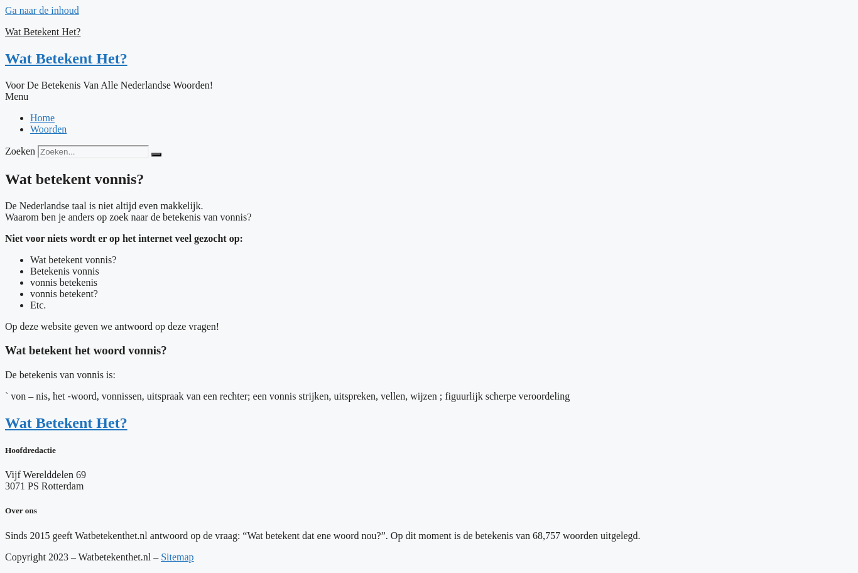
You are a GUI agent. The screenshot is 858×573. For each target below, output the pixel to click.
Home (42, 117)
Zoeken (20, 151)
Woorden (48, 129)
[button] (429, 96)
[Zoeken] (156, 154)
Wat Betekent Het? (42, 31)
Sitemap (177, 557)
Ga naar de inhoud (42, 10)
